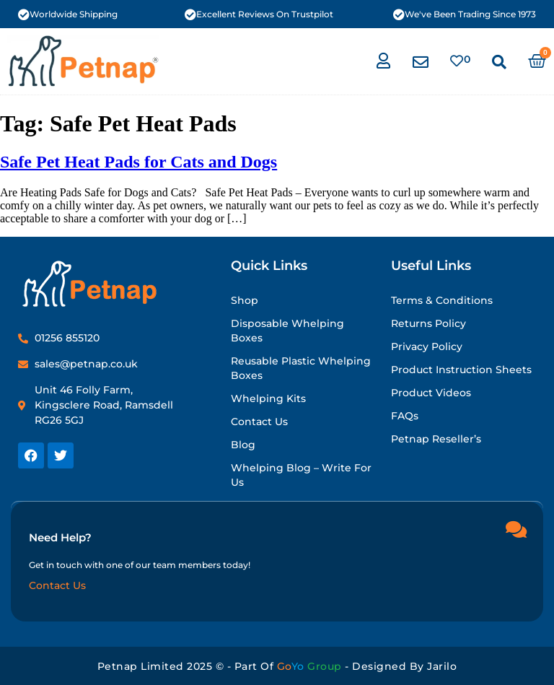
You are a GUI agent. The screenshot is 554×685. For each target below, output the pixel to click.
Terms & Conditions (442, 300)
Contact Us (259, 421)
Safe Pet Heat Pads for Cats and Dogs (138, 161)
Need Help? (60, 537)
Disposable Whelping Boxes (287, 330)
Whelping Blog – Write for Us (301, 475)
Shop (244, 300)
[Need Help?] (515, 528)
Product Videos (431, 392)
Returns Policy (428, 323)
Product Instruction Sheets (461, 369)
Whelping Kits (268, 398)
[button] (499, 62)
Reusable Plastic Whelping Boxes (301, 368)
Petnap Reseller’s (436, 438)
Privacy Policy (426, 346)
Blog (243, 444)
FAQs (404, 415)
